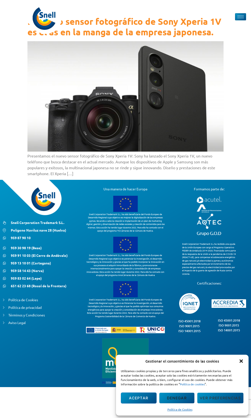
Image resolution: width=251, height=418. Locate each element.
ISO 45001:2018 (189, 321)
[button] (241, 361)
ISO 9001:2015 (189, 326)
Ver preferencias (220, 398)
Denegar (177, 398)
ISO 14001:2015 (189, 331)
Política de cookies (192, 384)
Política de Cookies (179, 409)
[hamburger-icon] (240, 16)
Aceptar (138, 398)
